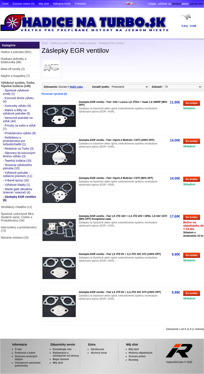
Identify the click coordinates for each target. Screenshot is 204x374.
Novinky (133, 359)
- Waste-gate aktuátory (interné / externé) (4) (17, 190)
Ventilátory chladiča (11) (16, 207)
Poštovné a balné (25, 352)
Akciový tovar (99, 352)
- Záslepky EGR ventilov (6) (19, 198)
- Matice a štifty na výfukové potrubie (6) (16, 111)
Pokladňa (80, 3)
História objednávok (141, 352)
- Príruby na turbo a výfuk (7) (19, 127)
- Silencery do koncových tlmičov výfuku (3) (19, 154)
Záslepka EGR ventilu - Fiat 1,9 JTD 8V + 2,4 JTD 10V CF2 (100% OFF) (120, 254)
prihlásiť (176, 3)
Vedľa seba (76, 86)
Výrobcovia (97, 349)
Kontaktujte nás (62, 349)
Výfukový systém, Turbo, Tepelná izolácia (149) (18, 84)
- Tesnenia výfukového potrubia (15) (17, 166)
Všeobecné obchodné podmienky (28, 364)
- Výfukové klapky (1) (16, 184)
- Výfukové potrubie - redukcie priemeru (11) (17, 174)
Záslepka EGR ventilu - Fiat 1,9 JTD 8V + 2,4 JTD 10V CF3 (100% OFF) (120, 292)
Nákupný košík (62, 3)
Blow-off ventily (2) (13, 69)
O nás (18, 349)
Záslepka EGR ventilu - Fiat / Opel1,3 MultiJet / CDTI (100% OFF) (116, 140)
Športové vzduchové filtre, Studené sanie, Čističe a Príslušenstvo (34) (17, 217)
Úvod (5, 3)
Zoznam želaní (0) (23, 3)
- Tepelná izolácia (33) (17, 160)
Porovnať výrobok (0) (54, 93)
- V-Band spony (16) (16, 180)
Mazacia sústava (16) (15, 237)
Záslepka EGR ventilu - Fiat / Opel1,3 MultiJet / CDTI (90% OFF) (116, 178)
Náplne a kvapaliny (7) (15, 76)
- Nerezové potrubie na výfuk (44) (17, 119)
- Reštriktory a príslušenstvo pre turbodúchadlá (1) (14, 141)
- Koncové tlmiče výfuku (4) (18, 99)
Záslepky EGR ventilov (111, 43)
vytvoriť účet (196, 3)
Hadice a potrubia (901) (16, 52)
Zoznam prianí (137, 356)
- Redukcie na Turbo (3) (18, 148)
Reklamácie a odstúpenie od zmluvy (66, 354)
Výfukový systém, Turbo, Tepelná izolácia (73, 43)
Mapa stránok (61, 359)
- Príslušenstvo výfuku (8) (19, 133)
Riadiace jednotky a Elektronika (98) (13, 60)
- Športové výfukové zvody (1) (16, 92)
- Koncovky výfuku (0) (17, 105)
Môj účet (44, 3)
